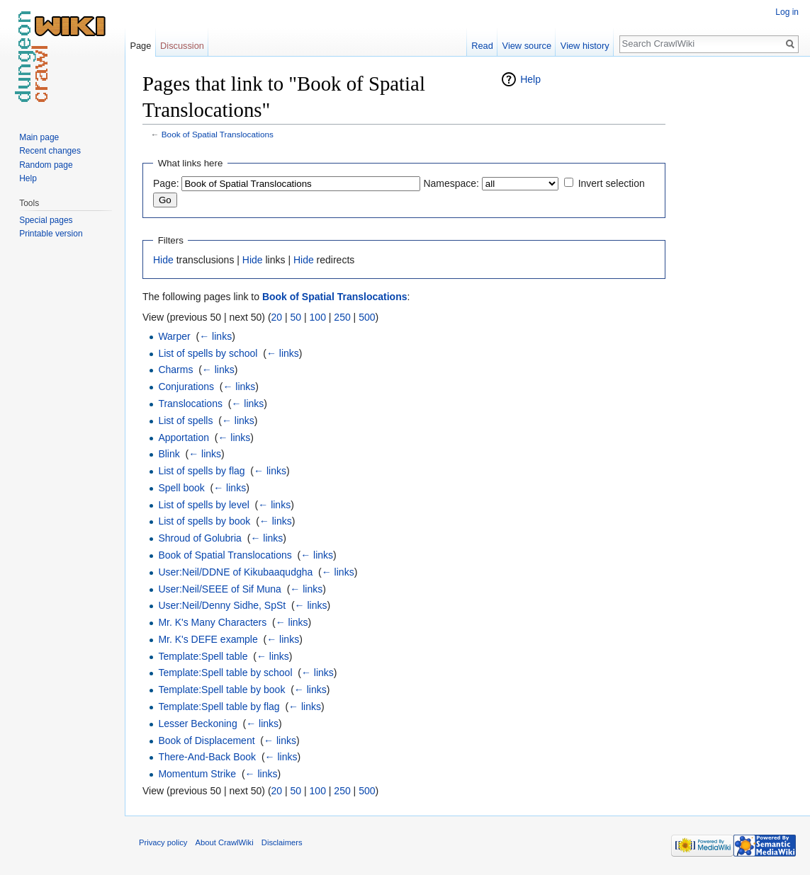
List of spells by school (207, 353)
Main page (39, 137)
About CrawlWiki (225, 842)
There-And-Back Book (207, 756)
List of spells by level (203, 504)
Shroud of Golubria (200, 538)
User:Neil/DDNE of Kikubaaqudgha (235, 572)
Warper (174, 336)
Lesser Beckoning (197, 723)
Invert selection (611, 183)
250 (342, 317)
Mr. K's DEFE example (207, 639)
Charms (175, 369)
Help (530, 79)
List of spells (185, 420)
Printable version (50, 234)
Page (140, 45)
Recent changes (50, 151)
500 (367, 317)
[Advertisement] (736, 283)
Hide (163, 259)
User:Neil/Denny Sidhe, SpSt (222, 605)
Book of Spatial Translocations (218, 134)
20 (277, 317)
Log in (787, 12)
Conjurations (186, 386)
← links (215, 336)
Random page (45, 165)
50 (296, 317)
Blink (168, 453)
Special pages (45, 220)
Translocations (190, 403)
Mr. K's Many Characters (212, 622)
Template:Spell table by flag (218, 706)
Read (482, 45)
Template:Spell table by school (225, 672)
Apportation (183, 437)
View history (585, 45)
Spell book (181, 487)
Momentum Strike (197, 773)
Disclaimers (282, 842)
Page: (166, 183)
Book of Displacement (206, 740)
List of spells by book (204, 521)
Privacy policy (163, 842)
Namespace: (451, 183)
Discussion (182, 45)
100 (318, 317)
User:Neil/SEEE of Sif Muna (219, 589)
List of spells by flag (201, 470)
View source (526, 45)
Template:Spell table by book (221, 689)
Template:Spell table (202, 656)
